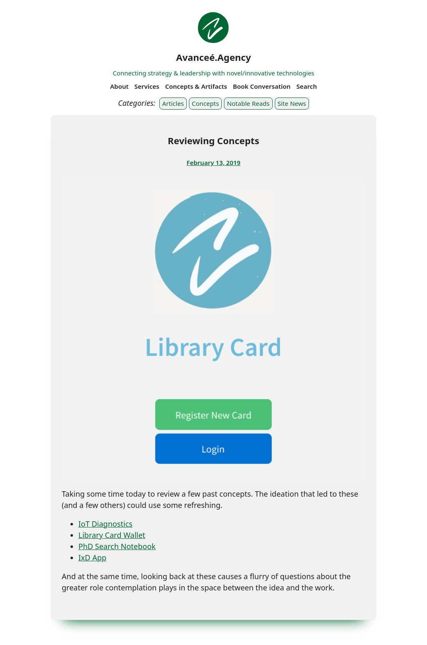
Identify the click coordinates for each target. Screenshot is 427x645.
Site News (292, 103)
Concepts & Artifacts (196, 86)
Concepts (205, 103)
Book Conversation (262, 86)
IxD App (92, 557)
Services (146, 86)
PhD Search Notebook (117, 546)
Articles (173, 103)
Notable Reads (248, 103)
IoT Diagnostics (105, 524)
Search (306, 86)
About (119, 86)
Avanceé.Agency (213, 57)
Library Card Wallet (111, 535)
